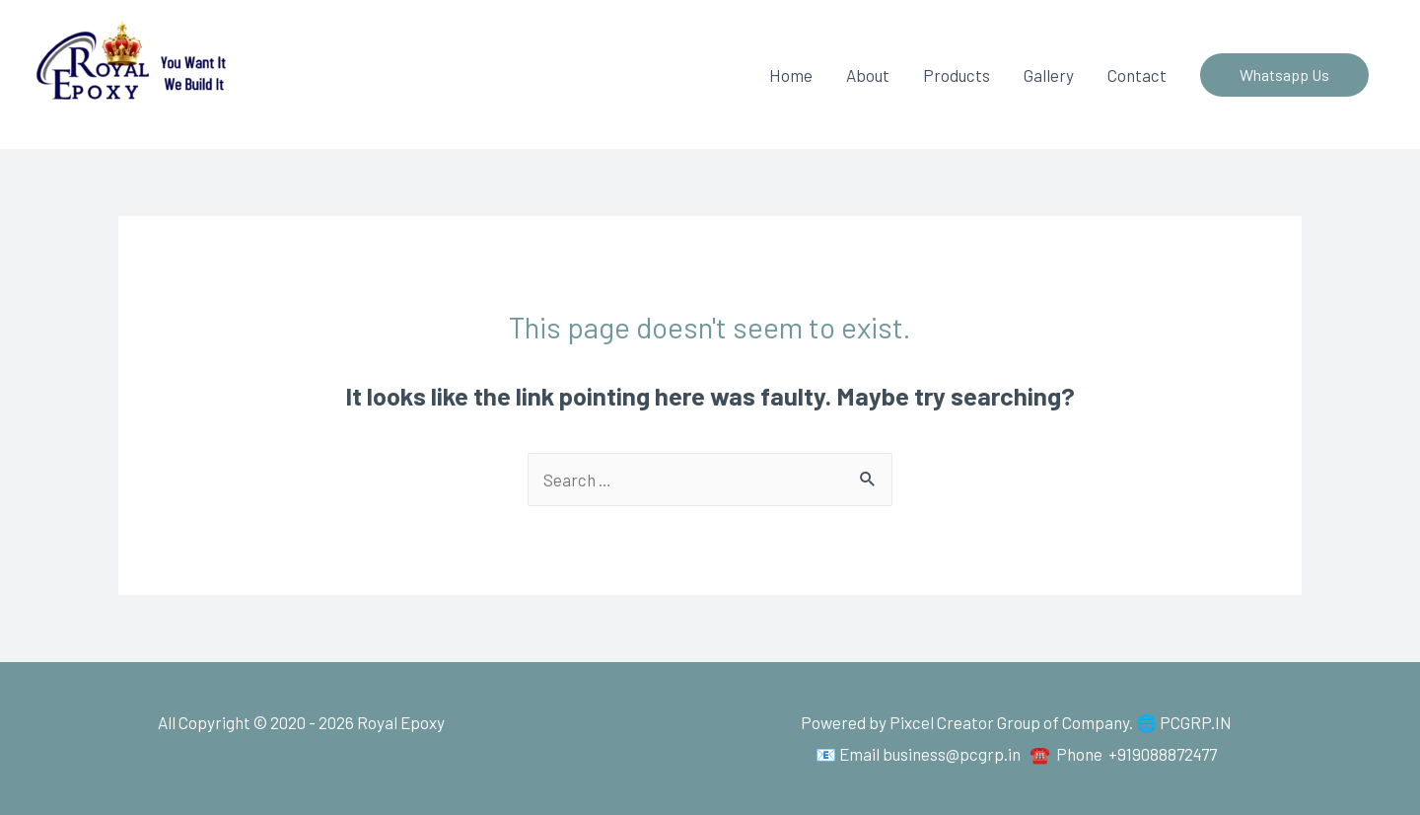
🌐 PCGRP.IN (1184, 722)
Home (791, 75)
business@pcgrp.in (952, 754)
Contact (1137, 75)
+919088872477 (1162, 754)
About (867, 75)
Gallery (1049, 75)
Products (956, 75)
